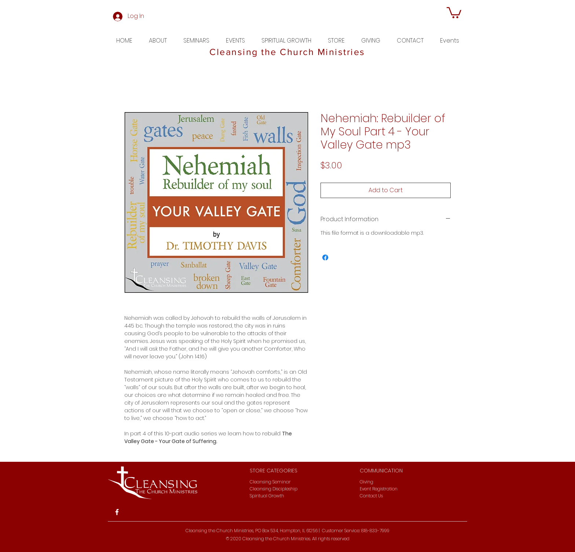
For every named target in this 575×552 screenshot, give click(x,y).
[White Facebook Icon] (117, 512)
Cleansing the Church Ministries (287, 52)
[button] (454, 12)
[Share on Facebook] (325, 257)
